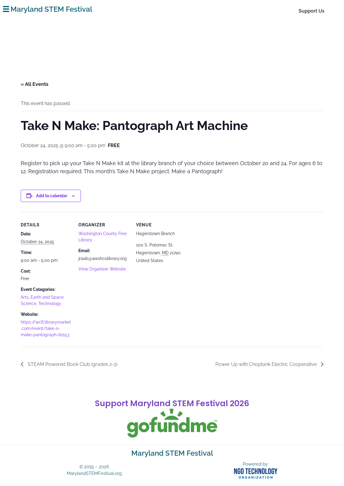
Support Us (311, 11)
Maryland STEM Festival (51, 9)
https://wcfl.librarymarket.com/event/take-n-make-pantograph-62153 (46, 328)
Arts (25, 297)
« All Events (34, 84)
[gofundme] (172, 423)
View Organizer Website (102, 269)
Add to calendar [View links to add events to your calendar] (51, 195)
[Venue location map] (225, 253)
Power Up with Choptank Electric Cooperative (266, 364)
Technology (49, 303)
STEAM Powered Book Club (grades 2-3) (71, 364)
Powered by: (256, 464)
